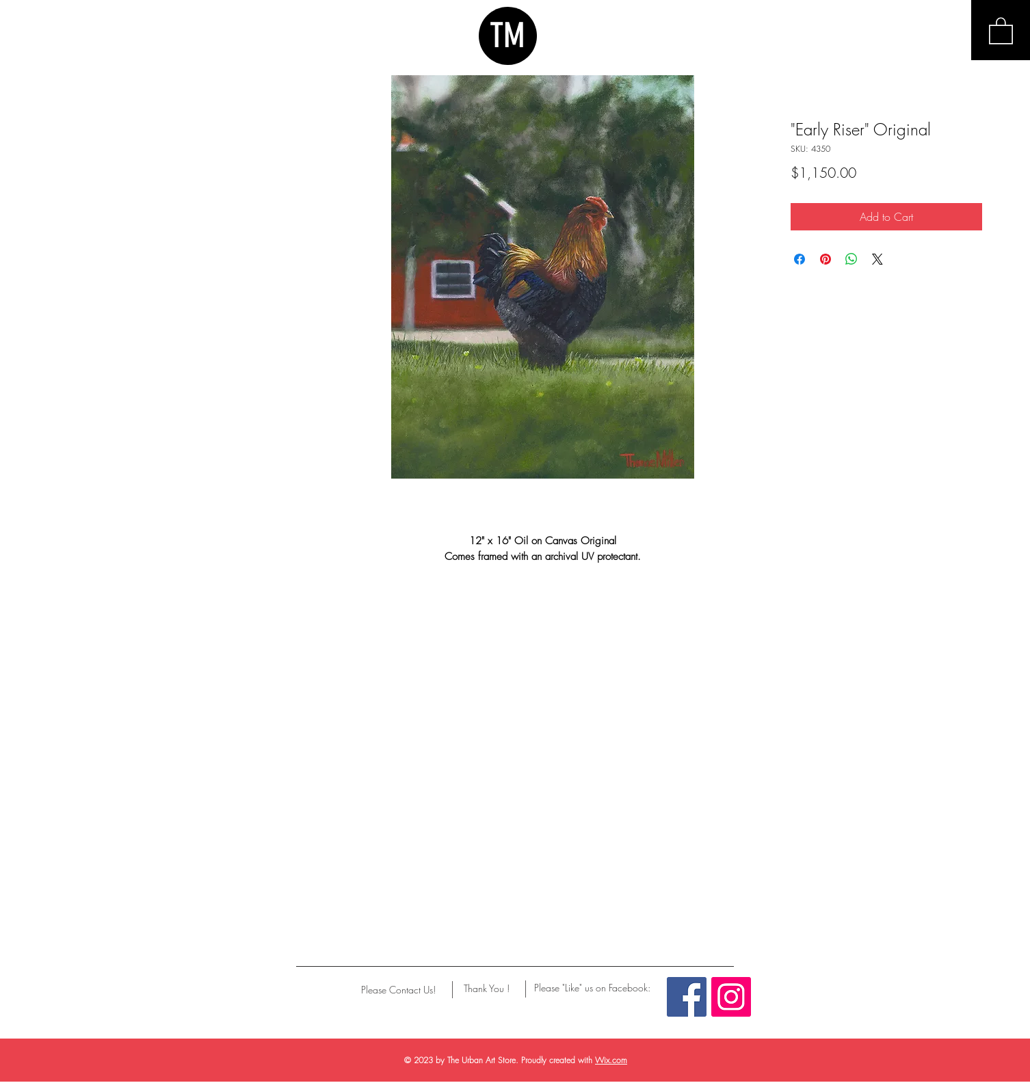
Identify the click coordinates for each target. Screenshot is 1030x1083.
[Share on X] (877, 259)
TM (507, 35)
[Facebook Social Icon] (687, 997)
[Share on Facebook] (799, 259)
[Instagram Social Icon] (731, 997)
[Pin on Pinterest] (825, 259)
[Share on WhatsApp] (851, 259)
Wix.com (611, 1060)
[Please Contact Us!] (398, 990)
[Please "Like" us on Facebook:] (592, 988)
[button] (1001, 30)
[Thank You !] (487, 988)
